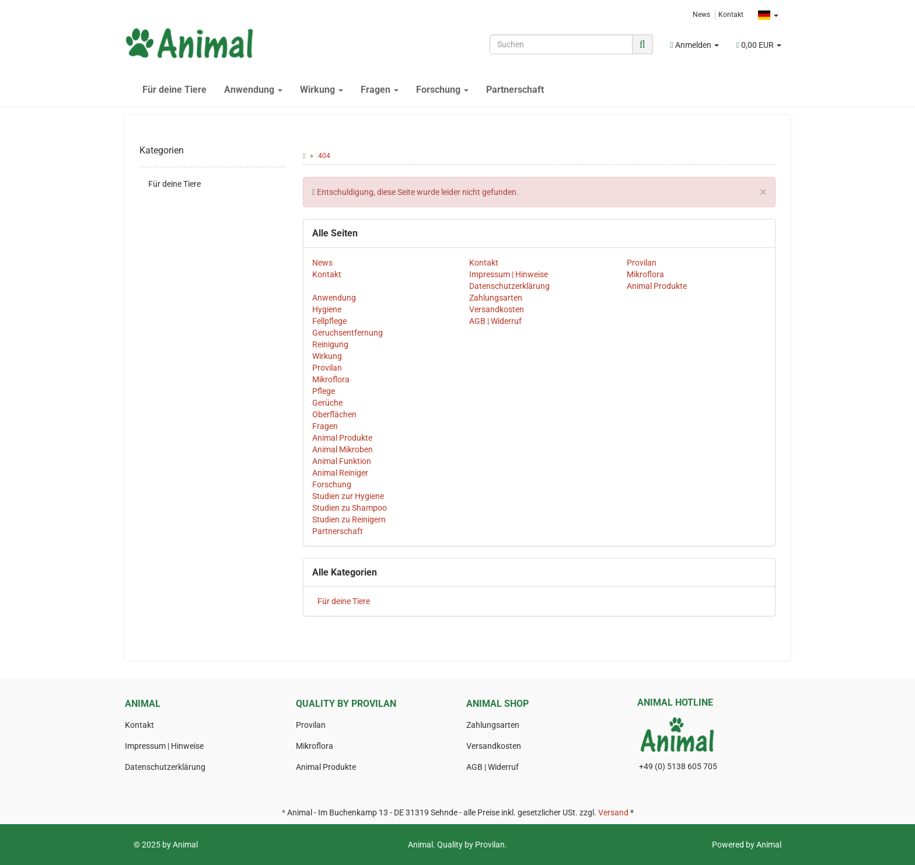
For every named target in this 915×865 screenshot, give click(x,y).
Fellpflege (329, 321)
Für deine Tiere (174, 89)
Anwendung (253, 89)
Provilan (641, 262)
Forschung (442, 89)
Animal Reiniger (340, 472)
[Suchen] (561, 44)
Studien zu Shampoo (349, 507)
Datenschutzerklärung (509, 286)
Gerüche (327, 402)
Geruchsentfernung (347, 332)
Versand (613, 812)
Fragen (380, 89)
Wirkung (321, 89)
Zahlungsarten (495, 297)
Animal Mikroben (342, 449)
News (701, 15)
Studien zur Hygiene (348, 496)
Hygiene (326, 309)
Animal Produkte (657, 286)
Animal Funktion (341, 461)
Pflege (323, 391)
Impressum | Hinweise (508, 274)
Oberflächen (334, 414)
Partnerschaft (515, 89)
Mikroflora (645, 274)
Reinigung (330, 344)
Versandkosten (496, 309)
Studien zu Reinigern (349, 519)
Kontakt (730, 15)
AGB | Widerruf (495, 321)
